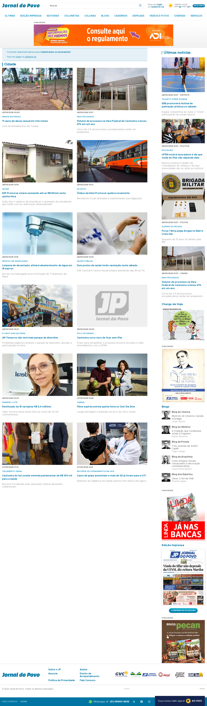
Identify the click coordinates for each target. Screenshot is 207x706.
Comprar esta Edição (183, 610)
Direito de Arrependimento (89, 674)
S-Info (127, 689)
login (159, 5)
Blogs (105, 16)
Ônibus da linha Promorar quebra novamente (103, 193)
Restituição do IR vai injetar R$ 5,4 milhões (26, 407)
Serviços (196, 16)
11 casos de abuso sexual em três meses (25, 121)
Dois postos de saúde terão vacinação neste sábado (107, 265)
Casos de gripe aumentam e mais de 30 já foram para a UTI (111, 476)
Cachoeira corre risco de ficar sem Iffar (99, 338)
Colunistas (71, 16)
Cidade (10, 64)
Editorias (53, 16)
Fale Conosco (87, 680)
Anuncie (53, 673)
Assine (83, 669)
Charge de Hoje (172, 304)
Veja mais (198, 6)
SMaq (202, 689)
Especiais (138, 16)
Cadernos (120, 16)
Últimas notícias (177, 52)
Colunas (90, 16)
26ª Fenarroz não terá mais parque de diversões (30, 338)
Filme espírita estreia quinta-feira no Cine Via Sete (106, 407)
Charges (179, 16)
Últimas (10, 16)
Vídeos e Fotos (159, 16)
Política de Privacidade (61, 680)
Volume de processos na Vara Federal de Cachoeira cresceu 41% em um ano (181, 285)
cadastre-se (157, 7)
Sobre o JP (54, 669)
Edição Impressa (31, 16)
